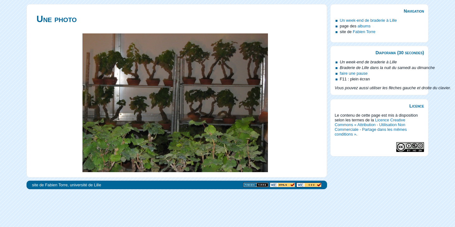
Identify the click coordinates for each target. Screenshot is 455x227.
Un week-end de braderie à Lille (368, 20)
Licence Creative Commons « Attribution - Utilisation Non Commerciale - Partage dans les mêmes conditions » (371, 127)
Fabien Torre (364, 31)
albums (363, 26)
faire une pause (353, 73)
